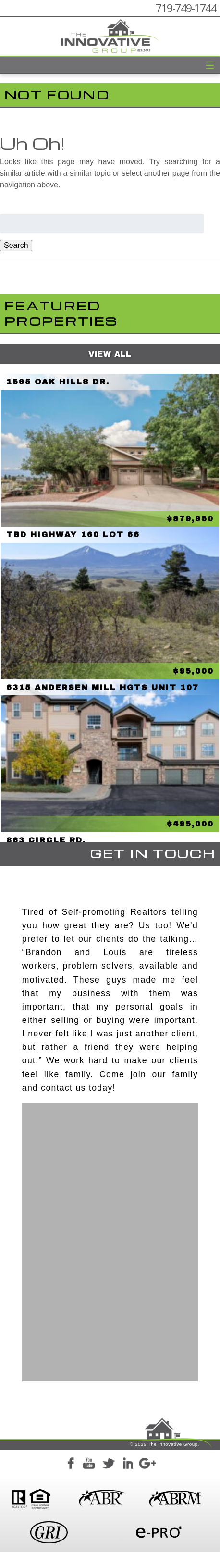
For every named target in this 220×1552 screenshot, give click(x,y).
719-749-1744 (186, 7)
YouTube (89, 1464)
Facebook (70, 1464)
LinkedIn (127, 1464)
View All (110, 354)
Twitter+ (108, 1464)
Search (16, 245)
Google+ (147, 1464)
